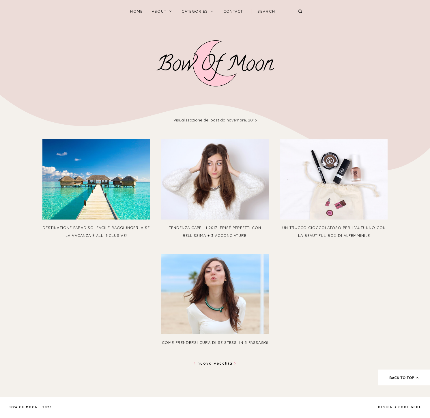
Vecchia (225, 363)
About (159, 11)
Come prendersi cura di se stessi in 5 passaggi (215, 342)
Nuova (204, 363)
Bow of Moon (23, 407)
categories (195, 11)
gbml (416, 407)
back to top (404, 377)
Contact (233, 11)
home (136, 11)
